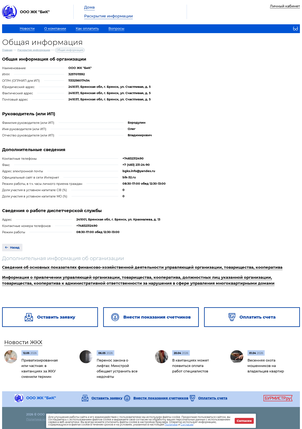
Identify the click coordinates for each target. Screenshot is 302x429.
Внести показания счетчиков (160, 398)
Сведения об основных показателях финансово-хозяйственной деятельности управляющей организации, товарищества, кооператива (142, 267)
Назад (15, 247)
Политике (171, 424)
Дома (89, 7)
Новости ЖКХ (23, 342)
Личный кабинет (285, 6)
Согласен (244, 421)
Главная (7, 50)
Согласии (187, 424)
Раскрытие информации (108, 16)
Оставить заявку (106, 398)
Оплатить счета (212, 398)
